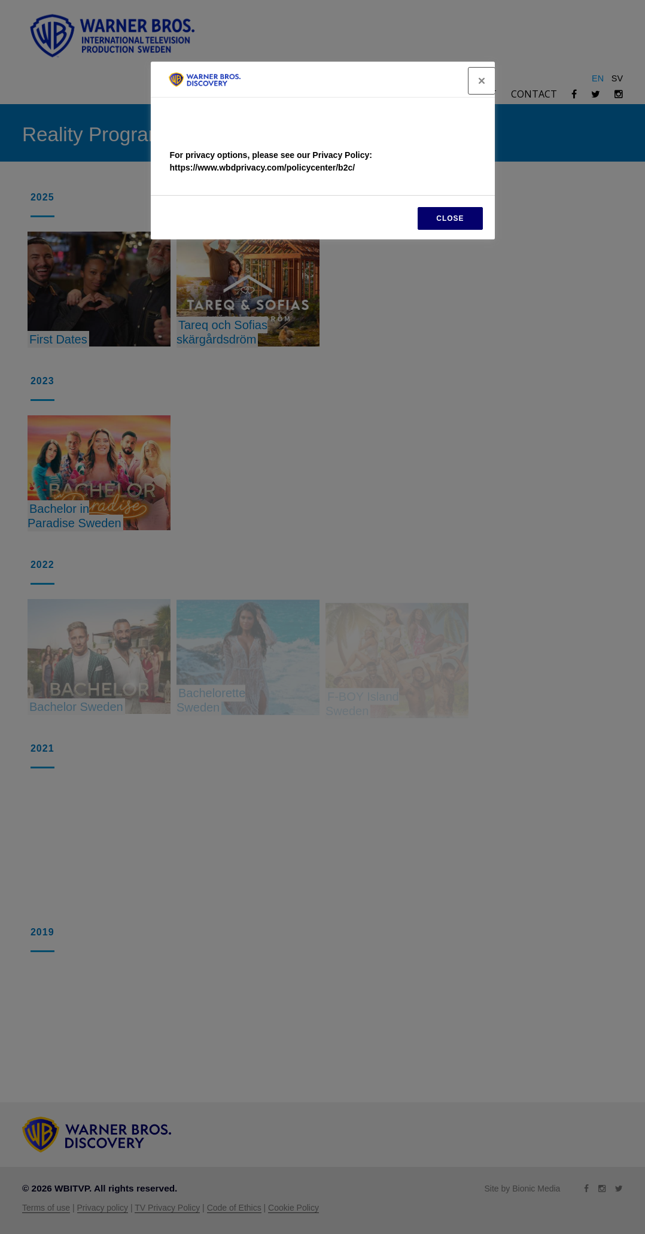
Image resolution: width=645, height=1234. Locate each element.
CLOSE (450, 218)
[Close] (481, 81)
